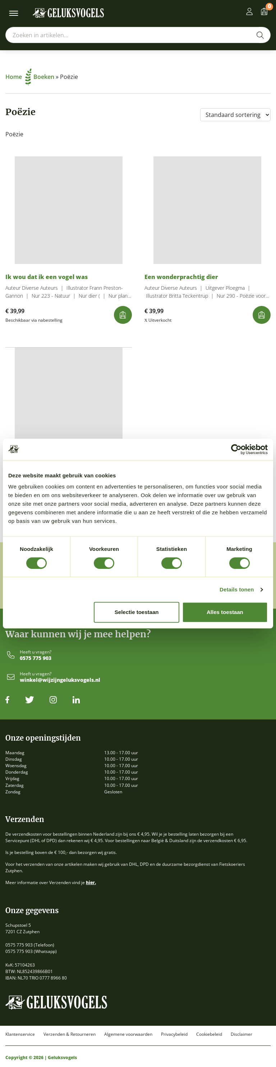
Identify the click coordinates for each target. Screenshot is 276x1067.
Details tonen (237, 589)
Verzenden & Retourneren (69, 1034)
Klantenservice (20, 1034)
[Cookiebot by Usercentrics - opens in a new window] (236, 449)
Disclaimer (241, 1034)
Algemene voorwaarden (128, 1034)
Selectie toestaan (137, 612)
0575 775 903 (35, 658)
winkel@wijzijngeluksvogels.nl (60, 680)
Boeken (43, 77)
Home (18, 77)
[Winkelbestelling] (235, 114)
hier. (91, 882)
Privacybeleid (174, 1034)
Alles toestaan (225, 612)
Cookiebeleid (209, 1034)
